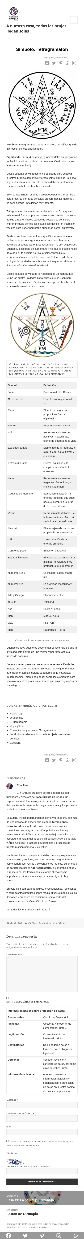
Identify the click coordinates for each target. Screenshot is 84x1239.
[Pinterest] (61, 63)
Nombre (12, 1100)
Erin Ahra (32, 922)
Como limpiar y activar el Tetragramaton (33, 730)
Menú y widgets (74, 23)
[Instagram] (74, 63)
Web (8, 1127)
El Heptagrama (18, 721)
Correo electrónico (20, 1113)
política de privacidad (33, 1001)
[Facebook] (47, 63)
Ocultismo (61, 922)
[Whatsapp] (67, 63)
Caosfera (15, 742)
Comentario (15, 954)
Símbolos (46, 922)
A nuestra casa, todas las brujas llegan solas (36, 28)
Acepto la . (27, 1001)
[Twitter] (54, 63)
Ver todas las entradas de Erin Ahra (27, 909)
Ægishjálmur (17, 726)
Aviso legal (11, 1227)
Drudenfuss (16, 717)
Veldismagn (16, 713)
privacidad (33, 1227)
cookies (44, 1227)
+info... (68, 1017)
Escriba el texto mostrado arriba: (28, 1166)
